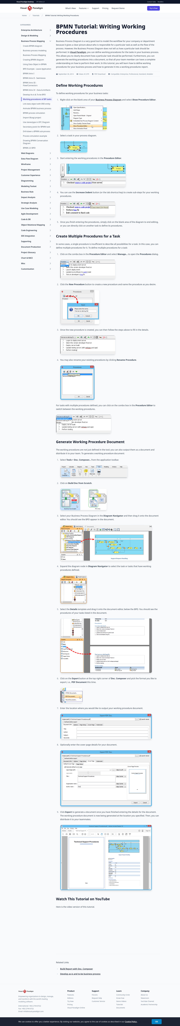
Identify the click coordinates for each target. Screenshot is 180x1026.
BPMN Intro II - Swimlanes (34, 78)
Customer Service (98, 1001)
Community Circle (123, 995)
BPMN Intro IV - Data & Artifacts (36, 90)
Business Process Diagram (108, 99)
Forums (95, 995)
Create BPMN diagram (32, 46)
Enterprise (124, 74)
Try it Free (153, 8)
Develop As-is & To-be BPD (34, 94)
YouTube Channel (147, 1001)
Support (95, 8)
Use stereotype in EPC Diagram (36, 122)
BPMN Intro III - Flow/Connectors (30, 84)
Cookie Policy (131, 1021)
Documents (120, 1008)
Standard (142, 74)
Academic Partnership (149, 1004)
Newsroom (145, 998)
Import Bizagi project (32, 117)
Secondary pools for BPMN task (36, 127)
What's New (70, 8)
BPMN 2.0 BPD (29, 148)
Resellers (160, 2)
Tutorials (36, 15)
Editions (70, 998)
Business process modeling (34, 50)
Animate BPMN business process (37, 108)
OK (156, 1021)
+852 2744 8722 (35, 1006)
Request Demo (118, 8)
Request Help (97, 998)
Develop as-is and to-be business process (80, 973)
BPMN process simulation (34, 113)
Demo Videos (121, 1001)
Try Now (70, 1001)
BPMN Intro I (28, 73)
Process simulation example (35, 136)
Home (24, 15)
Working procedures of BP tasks (37, 99)
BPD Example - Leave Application (37, 69)
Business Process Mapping (34, 55)
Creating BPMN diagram (33, 59)
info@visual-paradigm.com (33, 1011)
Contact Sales (151, 2)
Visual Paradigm (78, 52)
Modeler (150, 74)
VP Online (40, 2)
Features (84, 8)
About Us (144, 995)
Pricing (105, 8)
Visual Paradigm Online (76, 1008)
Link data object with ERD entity (36, 104)
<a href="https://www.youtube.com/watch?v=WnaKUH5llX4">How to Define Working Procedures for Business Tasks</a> (88, 929)
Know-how (120, 998)
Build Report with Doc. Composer (76, 968)
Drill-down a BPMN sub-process (36, 131)
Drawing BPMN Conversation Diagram (35, 142)
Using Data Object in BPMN (34, 64)
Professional (133, 74)
